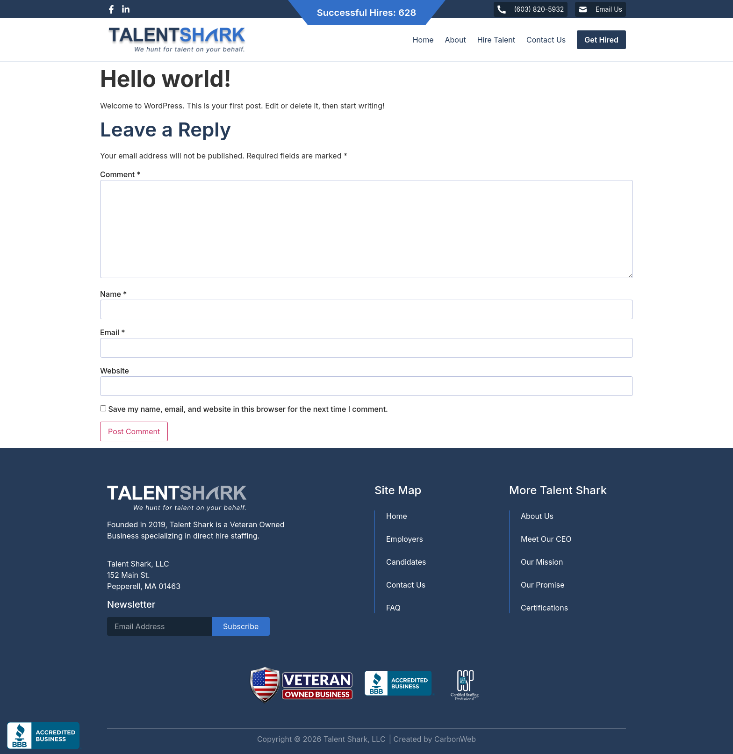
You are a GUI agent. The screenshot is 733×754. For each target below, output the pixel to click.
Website (114, 370)
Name (113, 294)
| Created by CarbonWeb (432, 739)
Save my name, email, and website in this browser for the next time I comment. (248, 409)
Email (112, 332)
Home (423, 39)
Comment (120, 174)
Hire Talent (496, 39)
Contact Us (546, 39)
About (455, 39)
